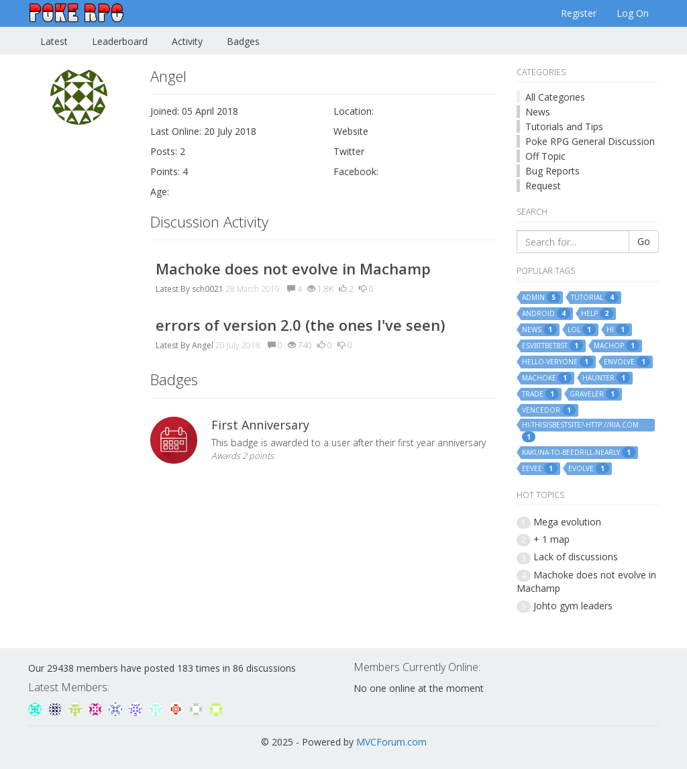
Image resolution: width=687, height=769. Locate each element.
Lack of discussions (575, 556)
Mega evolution (567, 521)
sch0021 (207, 289)
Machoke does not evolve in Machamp (293, 268)
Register (578, 13)
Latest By (173, 289)
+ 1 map (551, 539)
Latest (54, 41)
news (539, 329)
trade (540, 394)
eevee (540, 468)
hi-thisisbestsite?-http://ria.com (580, 425)
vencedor (549, 410)
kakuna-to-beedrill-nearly (578, 452)
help (597, 313)
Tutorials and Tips (564, 126)
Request (543, 185)
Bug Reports (552, 170)
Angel (202, 345)
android (546, 313)
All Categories (555, 97)
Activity (187, 41)
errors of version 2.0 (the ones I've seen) (300, 325)
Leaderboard (120, 41)
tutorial (595, 297)
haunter (606, 377)
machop (616, 345)
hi (617, 329)
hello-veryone (557, 361)
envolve (627, 361)
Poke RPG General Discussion (590, 141)
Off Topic (545, 156)
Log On (633, 13)
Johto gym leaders (573, 605)
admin (541, 297)
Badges (243, 41)
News (537, 111)
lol (582, 329)
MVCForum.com (391, 741)
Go (643, 241)
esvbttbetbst (552, 345)
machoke (547, 377)
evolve (588, 468)
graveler (594, 394)
